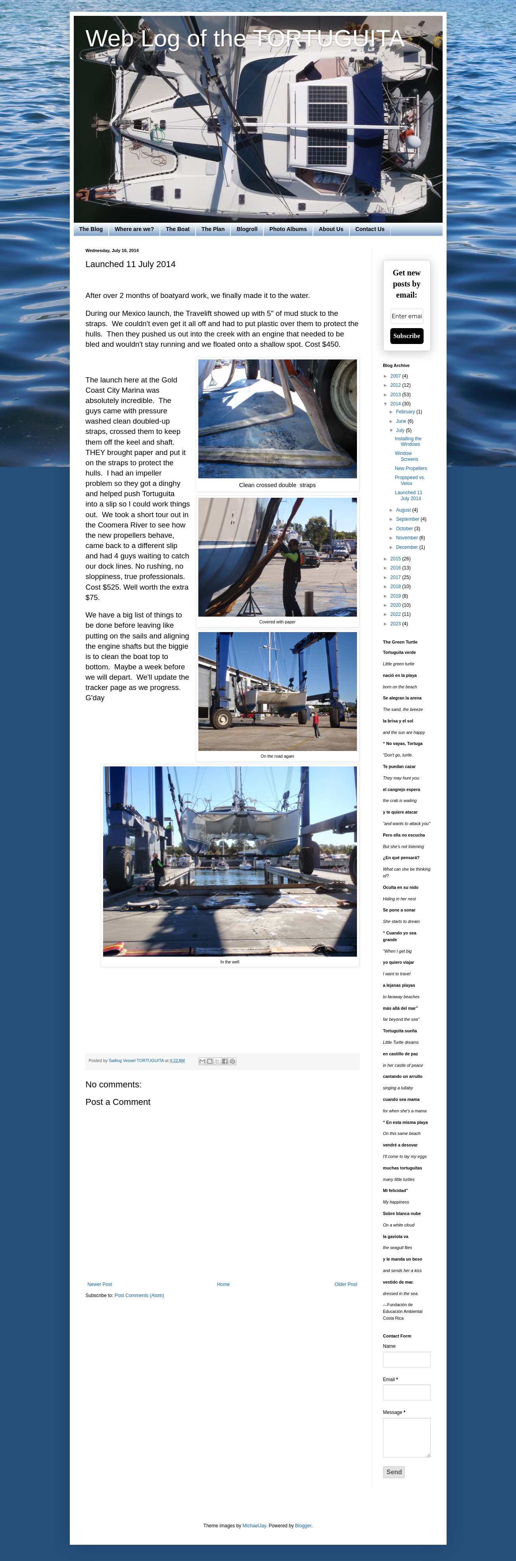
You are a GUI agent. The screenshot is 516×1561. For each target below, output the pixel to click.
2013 (396, 394)
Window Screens (406, 456)
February (406, 412)
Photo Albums (288, 229)
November (407, 538)
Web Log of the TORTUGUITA (245, 38)
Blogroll (246, 229)
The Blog (91, 229)
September (408, 519)
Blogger (303, 1526)
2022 (396, 614)
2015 (396, 559)
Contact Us (370, 229)
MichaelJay (254, 1526)
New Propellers (411, 468)
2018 (396, 586)
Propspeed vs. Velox (410, 480)
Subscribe (406, 335)
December (407, 547)
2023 (396, 624)
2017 (396, 577)
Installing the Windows (408, 441)
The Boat (178, 229)
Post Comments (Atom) (139, 1295)
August (404, 510)
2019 (396, 596)
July (401, 430)
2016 (396, 568)
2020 (396, 605)
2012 (396, 385)
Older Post (346, 1284)
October (405, 528)
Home (223, 1284)
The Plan (212, 229)
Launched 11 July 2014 (408, 495)
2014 (396, 404)
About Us (331, 229)
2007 (396, 376)
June (401, 421)
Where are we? (134, 229)
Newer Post (100, 1284)
